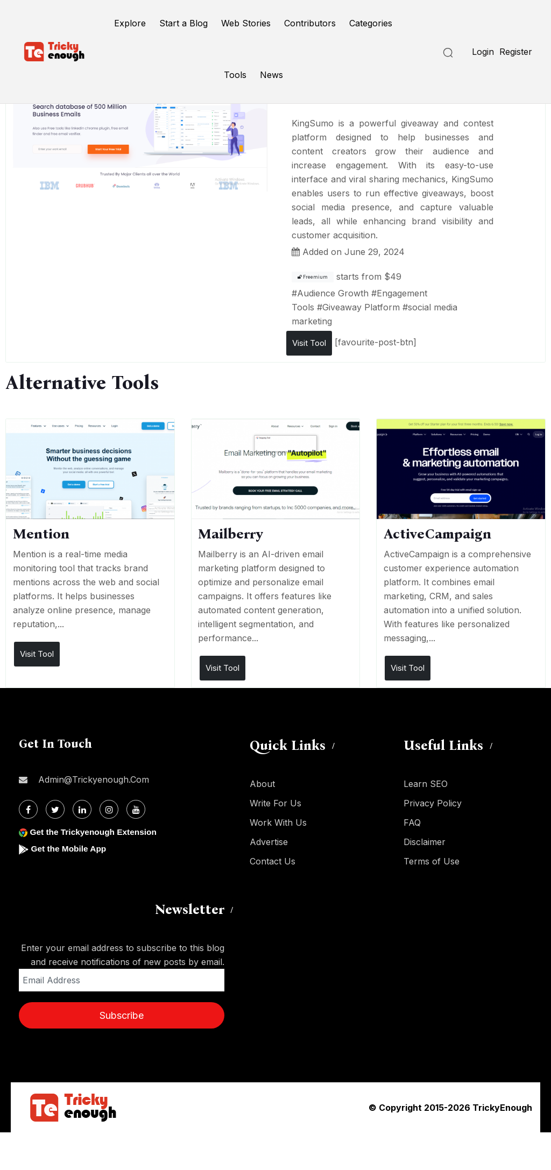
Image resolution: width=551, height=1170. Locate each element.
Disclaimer (425, 841)
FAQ (412, 822)
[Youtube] (135, 809)
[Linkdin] (82, 809)
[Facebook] (28, 809)
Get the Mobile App (70, 848)
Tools (235, 74)
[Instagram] (109, 809)
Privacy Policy (433, 803)
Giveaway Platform (361, 307)
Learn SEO (426, 783)
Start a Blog (183, 23)
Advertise (269, 841)
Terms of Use (432, 861)
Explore (130, 23)
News (271, 74)
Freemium (313, 277)
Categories (370, 23)
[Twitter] (55, 809)
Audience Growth (333, 293)
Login (483, 51)
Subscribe (122, 1015)
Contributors (310, 23)
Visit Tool (309, 343)
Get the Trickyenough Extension (95, 831)
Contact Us (272, 861)
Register (515, 51)
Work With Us (278, 822)
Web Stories (246, 23)
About (262, 783)
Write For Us (275, 803)
